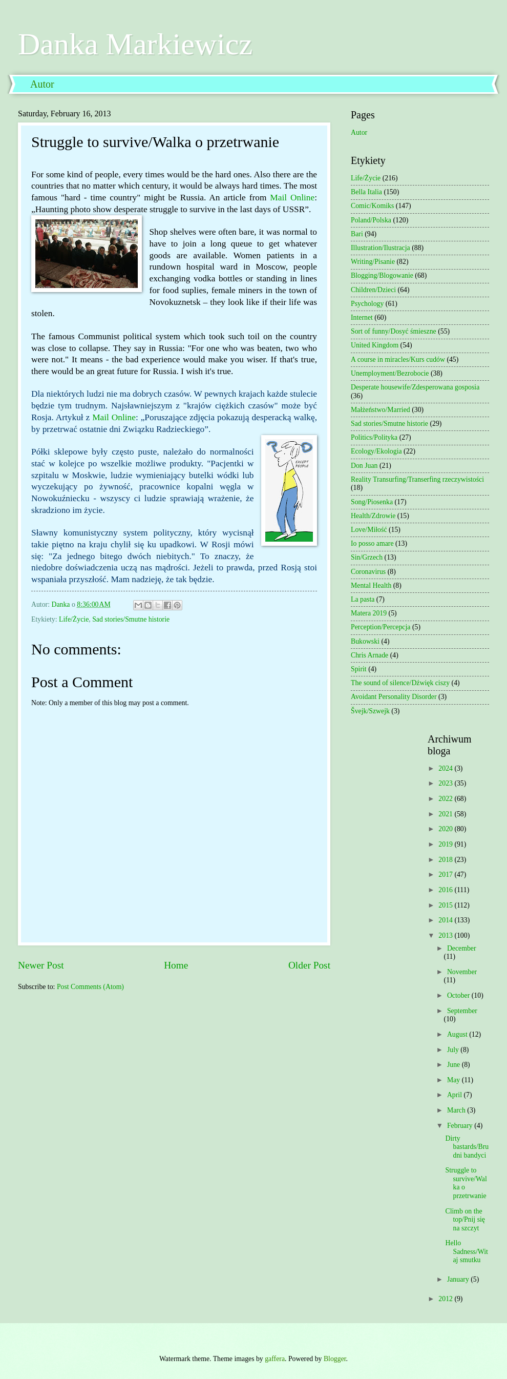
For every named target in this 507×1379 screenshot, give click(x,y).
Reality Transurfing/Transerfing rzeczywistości (417, 479)
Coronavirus (368, 571)
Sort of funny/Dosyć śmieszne (393, 331)
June (454, 1064)
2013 (446, 935)
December (461, 948)
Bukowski (365, 641)
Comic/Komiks (372, 206)
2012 (446, 1299)
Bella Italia (366, 192)
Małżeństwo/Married (380, 410)
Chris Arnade (369, 655)
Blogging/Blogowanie (382, 275)
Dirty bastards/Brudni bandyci (467, 1147)
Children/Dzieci (373, 290)
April (455, 1095)
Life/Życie (74, 619)
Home (176, 965)
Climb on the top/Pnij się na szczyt (464, 1219)
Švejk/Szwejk (370, 711)
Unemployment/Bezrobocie (390, 373)
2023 (446, 783)
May (454, 1080)
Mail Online (292, 197)
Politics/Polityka (374, 437)
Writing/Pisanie (373, 261)
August (458, 1034)
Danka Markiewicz (135, 44)
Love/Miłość (369, 529)
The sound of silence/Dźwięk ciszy (400, 683)
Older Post (309, 965)
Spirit (359, 669)
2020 (446, 829)
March (457, 1110)
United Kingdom (374, 345)
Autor (42, 84)
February (460, 1125)
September (462, 1011)
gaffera (275, 1359)
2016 (446, 890)
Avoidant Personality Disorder (394, 697)
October (459, 995)
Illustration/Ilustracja (380, 248)
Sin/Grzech (367, 557)
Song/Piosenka (372, 502)
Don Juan (364, 465)
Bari (357, 234)
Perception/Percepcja (380, 627)
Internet (362, 317)
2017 (446, 874)
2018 (446, 859)
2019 (446, 844)
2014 (446, 920)
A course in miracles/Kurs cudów (398, 359)
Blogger (335, 1359)
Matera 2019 (369, 613)
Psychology (367, 303)
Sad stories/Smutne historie (131, 619)
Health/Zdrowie (373, 516)
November (462, 972)
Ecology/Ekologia (376, 451)
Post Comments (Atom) (90, 987)
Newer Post (41, 965)
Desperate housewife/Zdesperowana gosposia (415, 387)
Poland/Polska (371, 220)
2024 (446, 768)
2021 (446, 814)
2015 (446, 905)
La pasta (362, 599)
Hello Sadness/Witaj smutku (466, 1251)
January (459, 1279)
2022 (446, 798)
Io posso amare (372, 543)
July (453, 1050)
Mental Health (371, 585)
